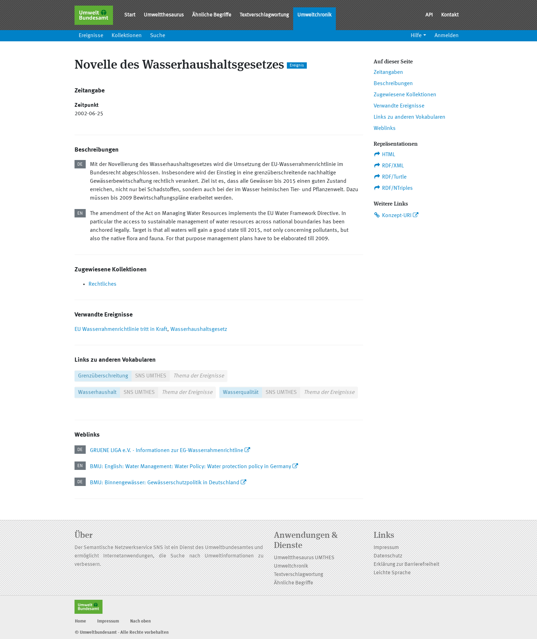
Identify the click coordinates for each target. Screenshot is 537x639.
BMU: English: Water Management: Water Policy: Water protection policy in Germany (190, 467)
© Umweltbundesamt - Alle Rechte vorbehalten (122, 632)
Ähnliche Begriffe (211, 15)
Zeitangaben (388, 72)
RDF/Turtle (390, 177)
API (429, 15)
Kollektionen (127, 36)
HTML (384, 154)
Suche (157, 36)
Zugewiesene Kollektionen (405, 95)
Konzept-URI (393, 215)
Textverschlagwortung (264, 15)
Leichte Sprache (392, 573)
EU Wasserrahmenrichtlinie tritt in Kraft (121, 329)
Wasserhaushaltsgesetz (198, 329)
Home (80, 621)
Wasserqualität (241, 392)
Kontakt (450, 15)
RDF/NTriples (393, 188)
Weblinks (385, 128)
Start (129, 15)
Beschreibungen (393, 83)
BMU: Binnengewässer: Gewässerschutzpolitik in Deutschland (164, 483)
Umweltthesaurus (164, 15)
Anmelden (446, 36)
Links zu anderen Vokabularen (409, 117)
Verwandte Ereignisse (399, 106)
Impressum (386, 547)
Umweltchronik (314, 15)
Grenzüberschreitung (103, 376)
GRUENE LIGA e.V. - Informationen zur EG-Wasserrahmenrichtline (166, 450)
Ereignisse (91, 36)
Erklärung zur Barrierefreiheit (406, 564)
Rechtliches (102, 284)
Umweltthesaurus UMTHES (304, 558)
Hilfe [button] (416, 36)
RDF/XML (389, 165)
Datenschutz (388, 556)
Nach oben (140, 621)
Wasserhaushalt (97, 392)
